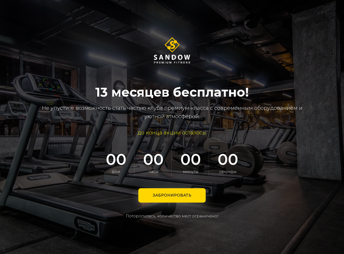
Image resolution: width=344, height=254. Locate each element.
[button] (172, 195)
